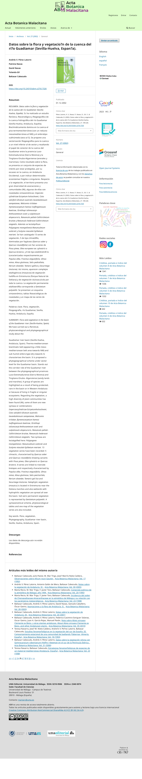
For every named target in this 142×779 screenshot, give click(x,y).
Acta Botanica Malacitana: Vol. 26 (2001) (47, 635)
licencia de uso (62, 170)
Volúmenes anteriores (25, 27)
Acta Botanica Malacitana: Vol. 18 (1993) (41, 657)
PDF (62, 91)
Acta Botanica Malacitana (26, 23)
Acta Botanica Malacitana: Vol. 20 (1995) (66, 613)
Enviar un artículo (109, 40)
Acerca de (65, 27)
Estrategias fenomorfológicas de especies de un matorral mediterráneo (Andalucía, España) (52, 670)
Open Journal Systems (109, 168)
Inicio (11, 36)
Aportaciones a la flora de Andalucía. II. (46, 627)
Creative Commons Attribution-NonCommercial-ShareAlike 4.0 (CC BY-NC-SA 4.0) (46, 730)
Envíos (43, 27)
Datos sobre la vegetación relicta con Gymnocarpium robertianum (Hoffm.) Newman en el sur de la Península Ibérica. (52, 661)
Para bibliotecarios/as (108, 192)
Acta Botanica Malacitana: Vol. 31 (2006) (32, 665)
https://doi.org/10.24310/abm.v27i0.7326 (28, 88)
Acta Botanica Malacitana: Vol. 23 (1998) (63, 621)
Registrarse (113, 15)
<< (10, 678)
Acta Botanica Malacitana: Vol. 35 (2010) (67, 646)
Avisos (53, 27)
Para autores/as (105, 187)
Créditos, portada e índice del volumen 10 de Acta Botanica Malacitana (113, 303)
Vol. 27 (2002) (32, 36)
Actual (8, 27)
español (103, 60)
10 (29, 678)
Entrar (123, 15)
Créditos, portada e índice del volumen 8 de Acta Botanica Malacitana (113, 266)
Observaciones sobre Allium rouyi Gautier (34, 599)
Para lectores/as (105, 183)
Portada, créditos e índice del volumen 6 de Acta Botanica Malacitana (112, 316)
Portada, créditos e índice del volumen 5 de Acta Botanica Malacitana (112, 291)
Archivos (20, 36)
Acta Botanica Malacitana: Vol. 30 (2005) (63, 607)
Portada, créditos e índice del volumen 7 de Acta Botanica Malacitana (112, 278)
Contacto (133, 15)
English (102, 56)
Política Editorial (62, 181)
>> (34, 678)
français (103, 64)
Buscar (130, 27)
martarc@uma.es (26, 720)
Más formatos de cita (66, 130)
